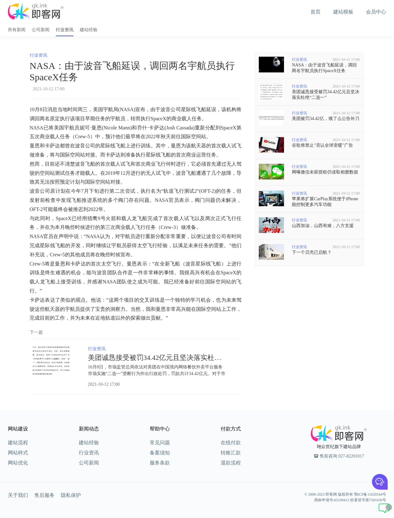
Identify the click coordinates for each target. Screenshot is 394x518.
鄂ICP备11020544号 (370, 494)
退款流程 (231, 462)
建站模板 (343, 11)
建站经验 (88, 29)
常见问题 (160, 442)
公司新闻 (40, 29)
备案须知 (160, 452)
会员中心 (376, 11)
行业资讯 (64, 29)
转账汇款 (231, 452)
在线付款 (231, 442)
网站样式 (18, 452)
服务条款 (160, 462)
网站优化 (18, 462)
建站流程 (18, 442)
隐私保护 (71, 495)
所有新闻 (17, 29)
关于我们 (18, 495)
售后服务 (44, 495)
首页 (315, 11)
